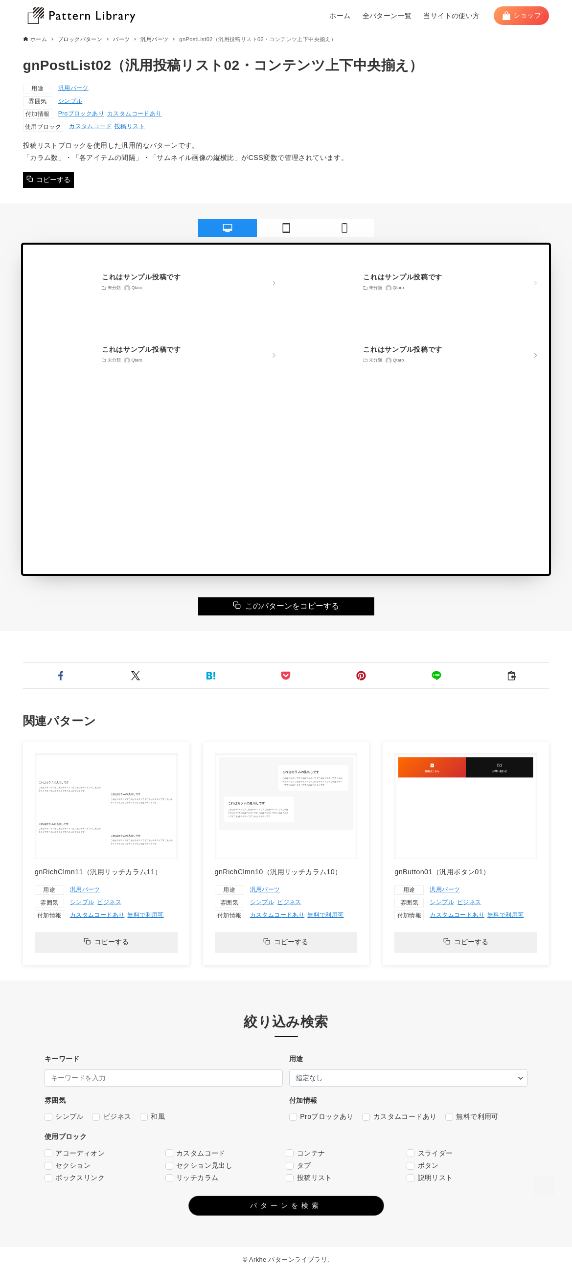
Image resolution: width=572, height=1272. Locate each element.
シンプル (70, 101)
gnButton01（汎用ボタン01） (442, 872)
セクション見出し (199, 1165)
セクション (68, 1165)
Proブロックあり (81, 113)
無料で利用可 (145, 915)
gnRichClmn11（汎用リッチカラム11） (98, 872)
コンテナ (305, 1153)
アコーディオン (75, 1153)
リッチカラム (192, 1178)
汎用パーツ (73, 88)
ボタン (423, 1165)
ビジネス (109, 902)
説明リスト (430, 1178)
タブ (298, 1165)
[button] (60, 675)
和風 (152, 1117)
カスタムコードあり (134, 113)
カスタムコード (90, 126)
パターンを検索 (286, 1205)
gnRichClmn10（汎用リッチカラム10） (278, 872)
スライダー (430, 1153)
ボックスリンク (75, 1178)
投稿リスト (129, 126)
